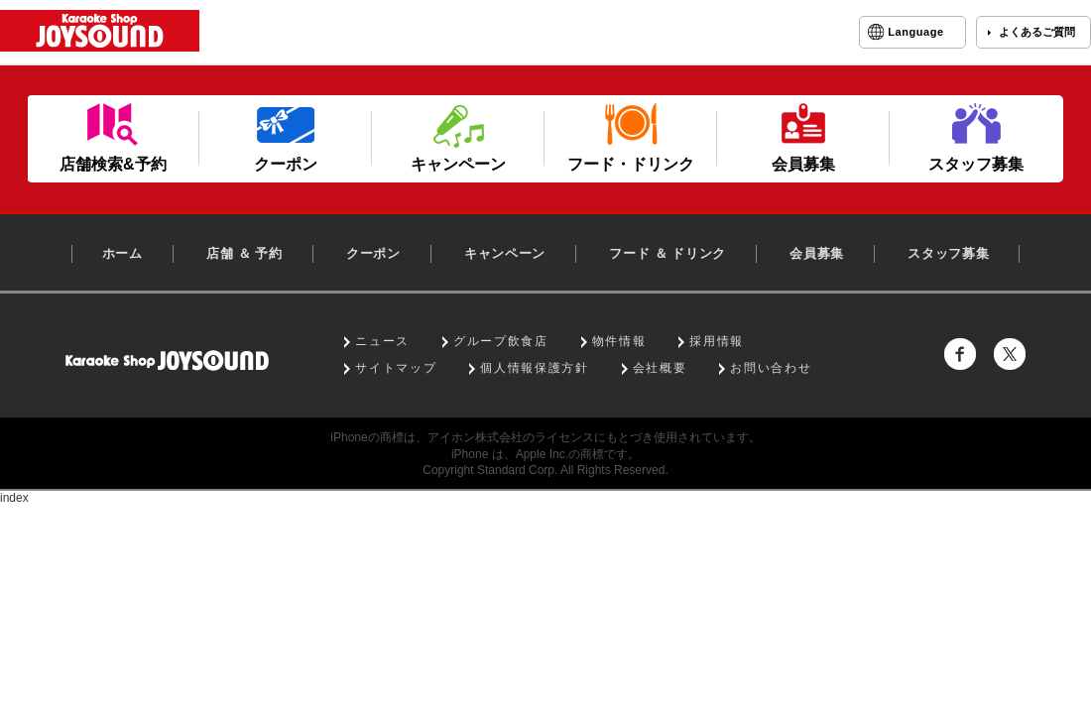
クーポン (373, 253)
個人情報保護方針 (534, 368)
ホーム (122, 253)
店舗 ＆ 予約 (244, 253)
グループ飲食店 (500, 341)
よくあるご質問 (1037, 32)
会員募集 (816, 253)
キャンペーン (505, 253)
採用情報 (716, 341)
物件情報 (619, 341)
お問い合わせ (770, 368)
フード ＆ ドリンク (667, 253)
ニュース (382, 341)
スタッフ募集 (948, 253)
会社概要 (660, 368)
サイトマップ (395, 368)
